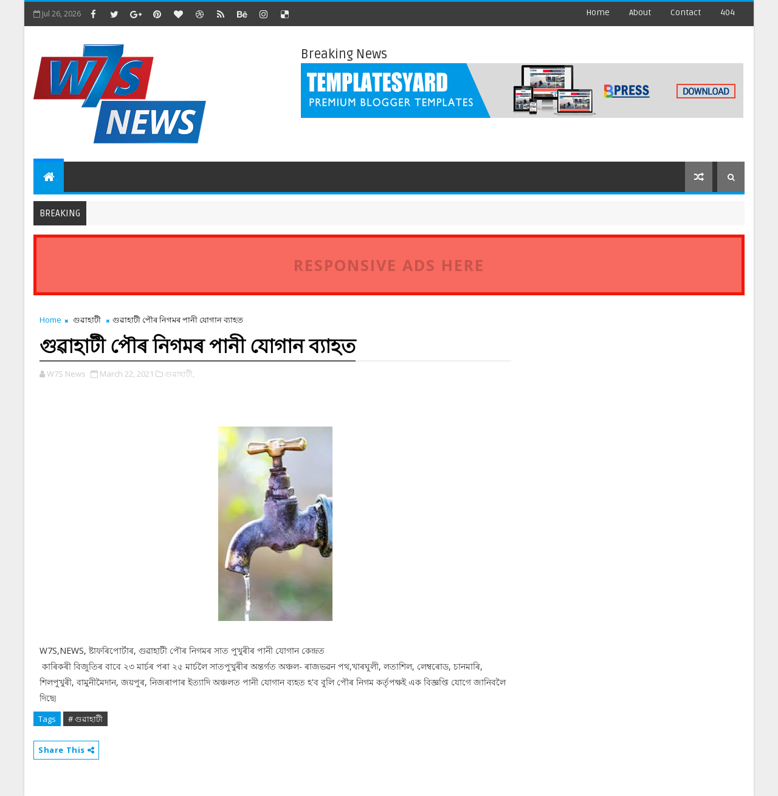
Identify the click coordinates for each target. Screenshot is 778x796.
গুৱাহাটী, (179, 373)
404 (727, 12)
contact (685, 12)
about (640, 12)
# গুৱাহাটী (85, 718)
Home (598, 12)
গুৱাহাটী (87, 319)
